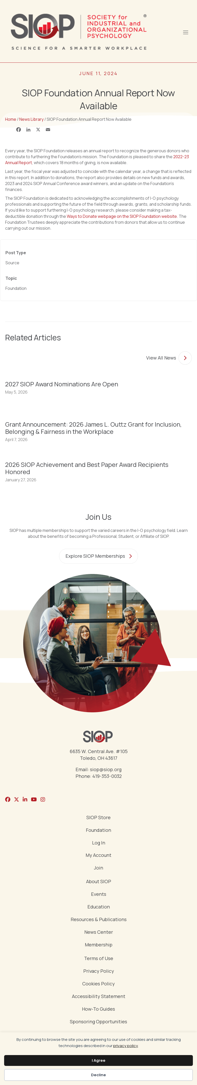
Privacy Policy (98, 971)
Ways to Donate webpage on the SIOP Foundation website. (122, 216)
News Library (31, 119)
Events (98, 894)
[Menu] (185, 31)
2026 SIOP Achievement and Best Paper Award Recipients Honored (86, 468)
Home (10, 119)
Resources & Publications (99, 919)
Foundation (98, 830)
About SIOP (98, 881)
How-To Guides (98, 1009)
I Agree (98, 1060)
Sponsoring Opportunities (98, 1022)
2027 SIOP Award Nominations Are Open (61, 384)
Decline (98, 1075)
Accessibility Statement (98, 996)
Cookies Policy (98, 984)
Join (98, 868)
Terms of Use (98, 958)
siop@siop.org (105, 769)
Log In (98, 843)
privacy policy (125, 1045)
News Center (98, 932)
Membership (98, 945)
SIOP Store (98, 817)
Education (98, 907)
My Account (98, 855)
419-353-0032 (107, 776)
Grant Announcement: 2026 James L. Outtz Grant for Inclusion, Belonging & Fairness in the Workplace (93, 428)
